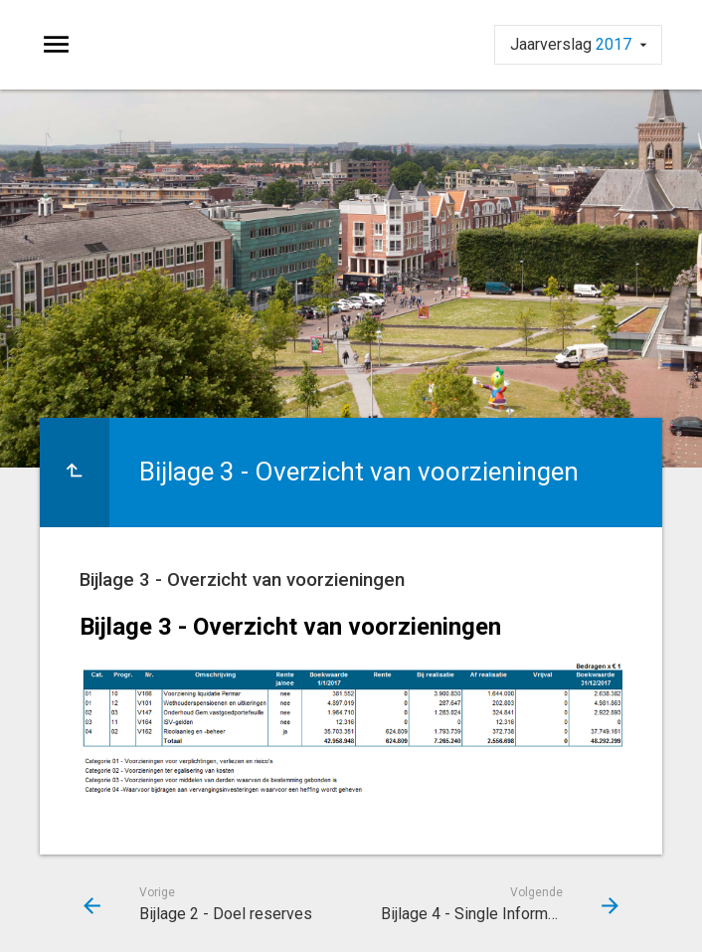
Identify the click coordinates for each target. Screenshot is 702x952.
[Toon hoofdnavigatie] (56, 45)
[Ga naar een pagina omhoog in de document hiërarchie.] (74, 472)
